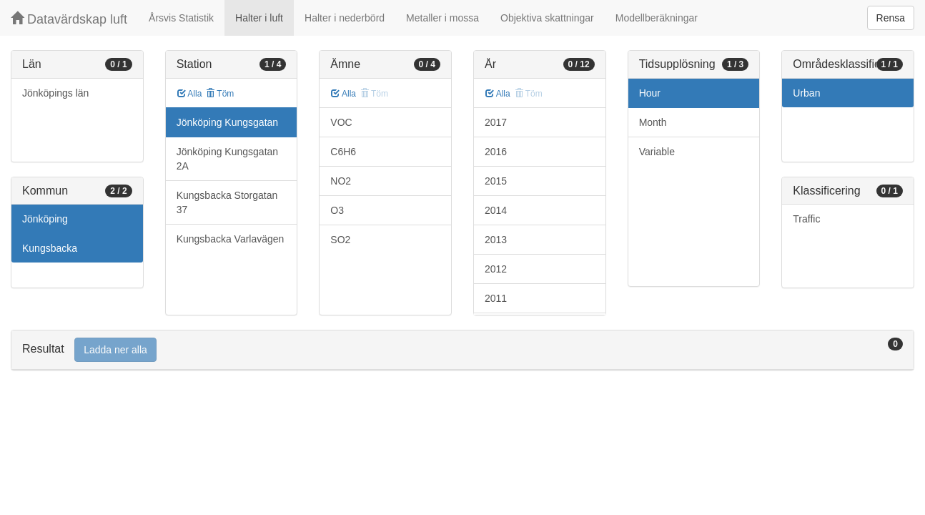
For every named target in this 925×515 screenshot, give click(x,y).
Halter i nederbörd (345, 18)
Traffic (806, 219)
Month (653, 122)
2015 (496, 181)
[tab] (462, 350)
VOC (341, 122)
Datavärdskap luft (69, 18)
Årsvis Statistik (181, 18)
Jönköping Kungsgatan (227, 122)
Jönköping (45, 219)
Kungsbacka (49, 248)
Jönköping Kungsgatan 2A (227, 159)
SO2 (340, 239)
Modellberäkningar (656, 18)
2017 (496, 122)
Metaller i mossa (442, 18)
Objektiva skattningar (547, 18)
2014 (496, 210)
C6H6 (343, 151)
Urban (806, 93)
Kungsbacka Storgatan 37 (227, 202)
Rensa (890, 18)
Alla (189, 94)
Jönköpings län (55, 93)
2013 (496, 239)
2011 (496, 298)
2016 (496, 151)
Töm (220, 94)
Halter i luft (259, 18)
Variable (657, 151)
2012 (496, 269)
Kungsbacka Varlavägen (231, 239)
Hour (650, 93)
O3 (337, 210)
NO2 (340, 181)
